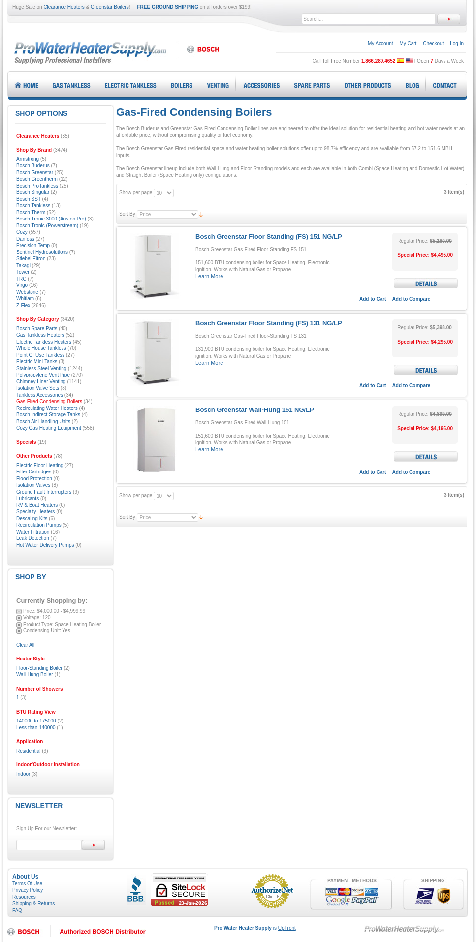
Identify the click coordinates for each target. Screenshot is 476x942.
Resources (24, 897)
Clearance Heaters (63, 7)
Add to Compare (411, 299)
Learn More (209, 276)
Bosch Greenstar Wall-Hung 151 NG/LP (254, 409)
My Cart (407, 43)
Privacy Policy (27, 890)
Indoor (23, 774)
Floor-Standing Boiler (39, 668)
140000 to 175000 (36, 720)
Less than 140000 (36, 727)
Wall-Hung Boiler (34, 674)
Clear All (25, 645)
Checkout (433, 43)
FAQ (17, 910)
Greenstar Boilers (110, 7)
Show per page (135, 192)
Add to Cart (372, 299)
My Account (380, 43)
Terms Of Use (27, 883)
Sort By (127, 214)
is (255, 928)
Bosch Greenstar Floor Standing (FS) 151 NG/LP (268, 236)
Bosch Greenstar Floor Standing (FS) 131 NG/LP (268, 323)
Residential (28, 751)
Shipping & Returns (33, 903)
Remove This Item (19, 611)
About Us (25, 876)
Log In (457, 43)
